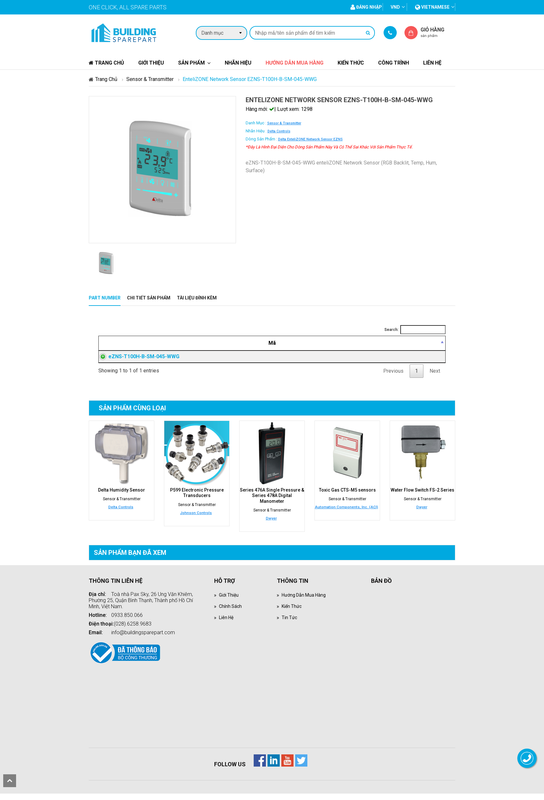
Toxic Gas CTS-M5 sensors (347, 497)
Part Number (105, 297)
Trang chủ (106, 63)
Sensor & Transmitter (150, 79)
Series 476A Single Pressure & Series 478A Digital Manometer (272, 503)
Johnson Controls (196, 519)
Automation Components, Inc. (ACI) (346, 514)
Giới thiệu (151, 63)
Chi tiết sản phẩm (148, 297)
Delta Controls (278, 131)
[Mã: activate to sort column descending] (149, 343)
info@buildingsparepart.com (143, 639)
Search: (415, 329)
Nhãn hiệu (238, 63)
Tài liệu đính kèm (197, 297)
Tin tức (290, 624)
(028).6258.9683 (132, 630)
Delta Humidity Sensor (121, 497)
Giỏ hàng (438, 32)
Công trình (393, 63)
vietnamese (432, 7)
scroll (9, 780)
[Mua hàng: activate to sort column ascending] (422, 343)
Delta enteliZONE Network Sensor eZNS (310, 139)
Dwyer (271, 524)
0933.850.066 (127, 621)
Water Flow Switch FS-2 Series (422, 497)
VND (395, 7)
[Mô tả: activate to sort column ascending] (269, 343)
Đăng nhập (369, 360)
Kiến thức (351, 63)
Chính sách (231, 612)
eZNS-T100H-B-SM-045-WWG (137, 360)
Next (435, 379)
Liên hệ (432, 63)
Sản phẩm (191, 63)
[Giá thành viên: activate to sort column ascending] (369, 343)
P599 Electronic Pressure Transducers (197, 500)
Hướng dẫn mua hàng (294, 63)
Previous (393, 379)
